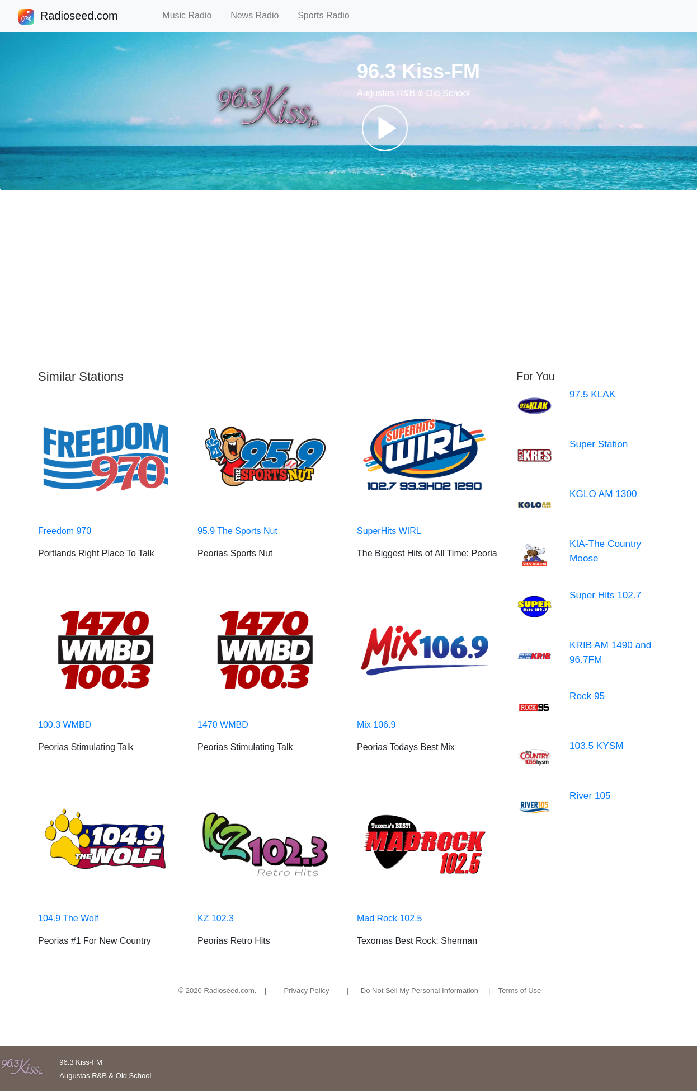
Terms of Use (519, 990)
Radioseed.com (79, 17)
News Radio (259, 15)
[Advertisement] (348, 280)
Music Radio (192, 15)
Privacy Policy (306, 990)
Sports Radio (328, 15)
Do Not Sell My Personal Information (419, 990)
